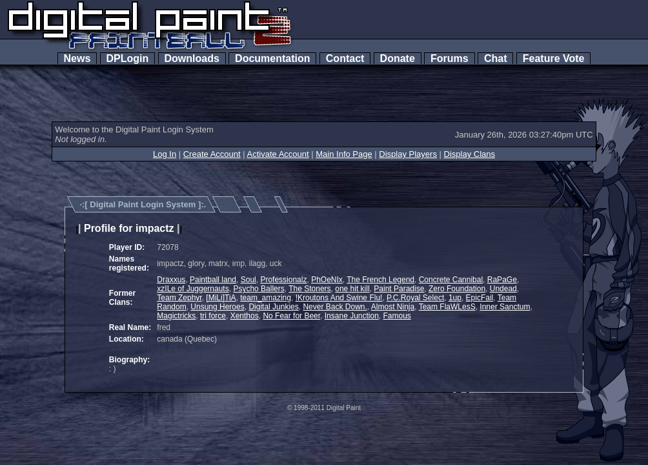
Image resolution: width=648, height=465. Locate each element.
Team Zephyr (179, 297)
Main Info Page (344, 154)
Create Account (212, 154)
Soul (248, 279)
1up (455, 297)
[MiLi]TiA (221, 297)
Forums (449, 58)
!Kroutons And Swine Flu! (339, 297)
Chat (495, 58)
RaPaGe (502, 279)
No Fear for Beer (291, 315)
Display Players (408, 154)
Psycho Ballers (258, 288)
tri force (213, 315)
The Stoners (309, 288)
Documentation (272, 58)
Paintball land (213, 279)
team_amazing (265, 297)
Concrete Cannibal (451, 279)
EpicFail (480, 297)
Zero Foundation (457, 288)
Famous (397, 315)
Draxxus (171, 279)
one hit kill (352, 288)
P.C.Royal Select (415, 297)
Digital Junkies (273, 306)
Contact (345, 58)
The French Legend (380, 279)
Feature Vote (554, 58)
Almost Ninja (392, 306)
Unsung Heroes (217, 306)
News (77, 58)
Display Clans (469, 154)
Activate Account (278, 154)
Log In (164, 154)
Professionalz (283, 279)
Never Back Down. (335, 306)
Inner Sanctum (505, 306)
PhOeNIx (327, 279)
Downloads (192, 58)
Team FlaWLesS (447, 306)
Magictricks (176, 315)
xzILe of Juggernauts (192, 288)
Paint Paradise (399, 288)
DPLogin (128, 58)
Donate (397, 58)
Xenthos (244, 315)
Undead (503, 288)
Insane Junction (352, 315)
